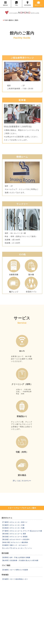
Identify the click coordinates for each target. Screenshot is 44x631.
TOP (6, 20)
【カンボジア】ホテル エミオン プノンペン (17, 548)
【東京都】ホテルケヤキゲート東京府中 (16, 539)
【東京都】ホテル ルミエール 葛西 (14, 534)
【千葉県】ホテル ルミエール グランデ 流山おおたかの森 (22, 531)
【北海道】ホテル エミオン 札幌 (13, 528)
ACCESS (27, 3)
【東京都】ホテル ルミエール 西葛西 (15, 536)
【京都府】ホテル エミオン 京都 (13, 525)
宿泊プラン (38, 3)
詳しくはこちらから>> (22, 480)
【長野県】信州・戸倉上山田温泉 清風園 (16, 557)
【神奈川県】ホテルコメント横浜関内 (15, 542)
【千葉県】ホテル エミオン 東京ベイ (15, 522)
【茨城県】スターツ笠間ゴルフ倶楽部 (15, 570)
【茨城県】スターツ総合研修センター (15, 579)
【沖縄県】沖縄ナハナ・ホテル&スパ (15, 545)
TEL (16, 3)
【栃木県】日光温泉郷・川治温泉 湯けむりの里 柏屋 (20, 560)
